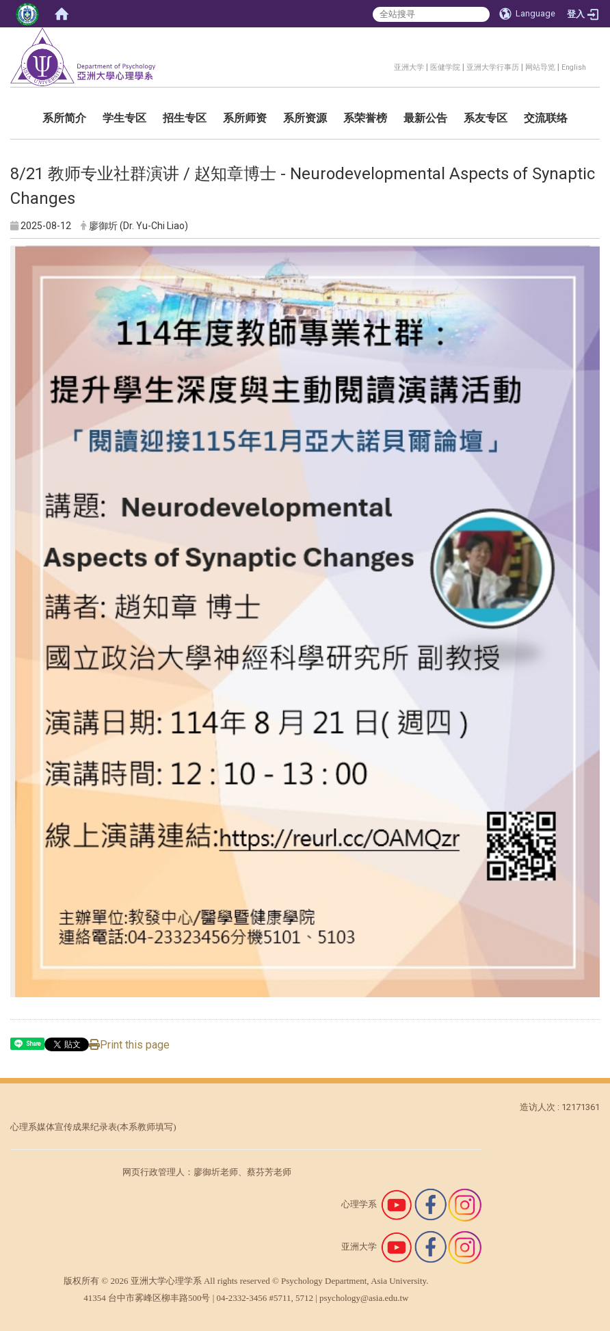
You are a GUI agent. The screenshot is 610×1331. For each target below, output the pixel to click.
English (573, 67)
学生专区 (124, 117)
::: (387, 65)
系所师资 (245, 117)
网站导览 (540, 67)
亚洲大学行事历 (492, 67)
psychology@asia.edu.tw (363, 1298)
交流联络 (546, 117)
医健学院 (445, 67)
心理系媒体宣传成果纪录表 (63, 1127)
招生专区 (185, 117)
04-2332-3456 (242, 1298)
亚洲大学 (409, 67)
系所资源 (305, 117)
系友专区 (485, 117)
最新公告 (425, 117)
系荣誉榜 (365, 117)
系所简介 (64, 117)
